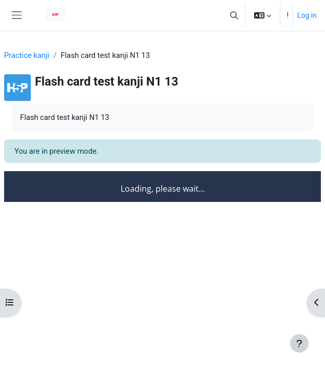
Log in (307, 15)
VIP (55, 14)
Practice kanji (26, 55)
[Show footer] (299, 343)
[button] (234, 15)
